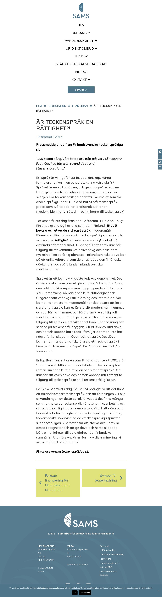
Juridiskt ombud (81, 48)
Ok (75, 593)
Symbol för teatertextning (109, 477)
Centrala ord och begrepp (108, 573)
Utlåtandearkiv (107, 550)
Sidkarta (81, 89)
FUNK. (81, 56)
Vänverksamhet (81, 41)
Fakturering (105, 558)
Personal (104, 546)
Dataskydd (85, 593)
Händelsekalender (109, 562)
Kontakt (81, 79)
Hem (81, 25)
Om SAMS (81, 33)
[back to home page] (81, 520)
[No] (158, 590)
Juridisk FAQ (106, 567)
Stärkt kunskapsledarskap (81, 64)
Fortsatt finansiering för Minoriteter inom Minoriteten (54, 482)
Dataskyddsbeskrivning (112, 554)
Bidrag (81, 72)
